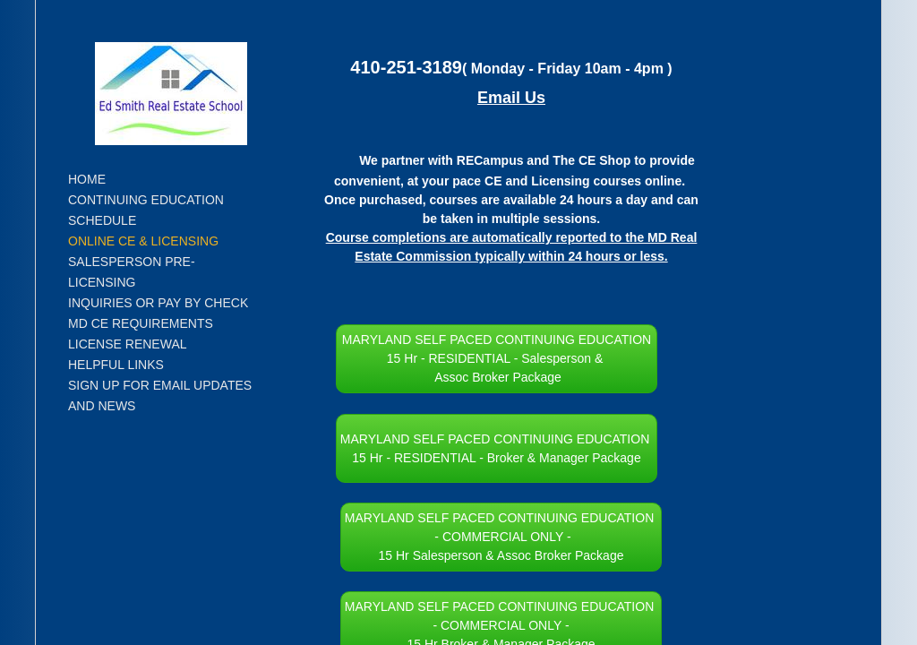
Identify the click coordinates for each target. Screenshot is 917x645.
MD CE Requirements (140, 323)
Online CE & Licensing (143, 241)
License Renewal (127, 344)
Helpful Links (116, 364)
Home (87, 179)
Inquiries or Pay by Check (158, 303)
